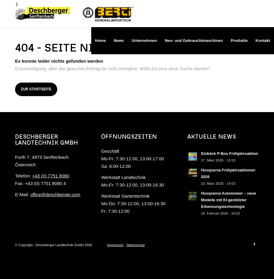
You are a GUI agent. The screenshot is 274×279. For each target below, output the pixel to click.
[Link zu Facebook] (16, 4)
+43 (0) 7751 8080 (50, 175)
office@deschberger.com (55, 194)
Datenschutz (135, 245)
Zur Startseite (36, 89)
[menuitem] (100, 40)
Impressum (115, 245)
